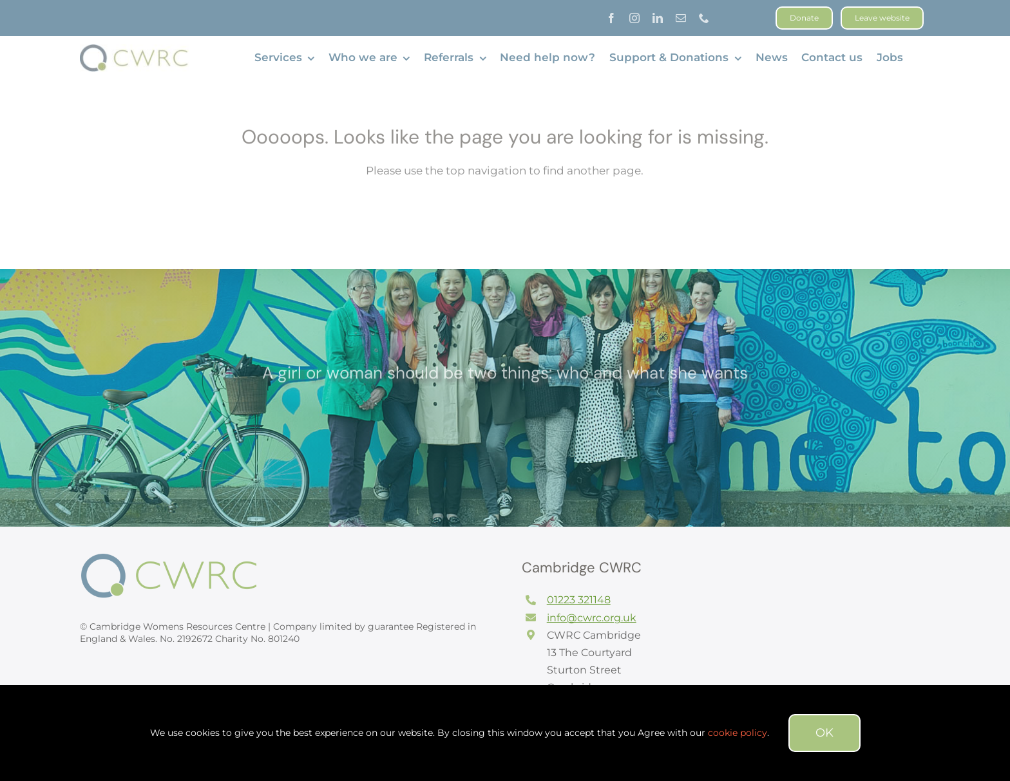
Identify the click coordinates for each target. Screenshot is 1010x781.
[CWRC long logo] (136, 49)
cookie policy (737, 733)
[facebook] (611, 18)
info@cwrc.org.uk (591, 618)
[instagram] (634, 18)
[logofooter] (176, 557)
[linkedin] (658, 18)
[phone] (704, 18)
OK (824, 733)
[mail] (681, 18)
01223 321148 (579, 600)
